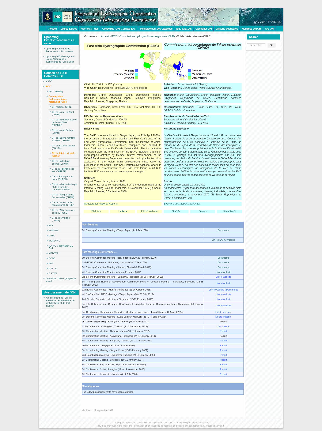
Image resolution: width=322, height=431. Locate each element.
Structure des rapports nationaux (182, 203)
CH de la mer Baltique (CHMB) (63, 131)
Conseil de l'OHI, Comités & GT (119, 28)
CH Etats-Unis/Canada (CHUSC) (63, 147)
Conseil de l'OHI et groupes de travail (61, 279)
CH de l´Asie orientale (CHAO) (63, 154)
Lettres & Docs (68, 28)
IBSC (51, 263)
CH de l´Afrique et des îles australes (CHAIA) (63, 196)
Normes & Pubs (89, 28)
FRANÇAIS (274, 21)
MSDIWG (53, 253)
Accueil (52, 28)
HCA (51, 225)
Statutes (96, 211)
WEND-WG (54, 240)
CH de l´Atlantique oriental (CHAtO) (61, 162)
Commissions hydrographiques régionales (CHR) (58, 99)
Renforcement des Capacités (156, 28)
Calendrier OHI (204, 28)
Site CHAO (229, 211)
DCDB (52, 258)
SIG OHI (269, 28)
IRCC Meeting (56, 91)
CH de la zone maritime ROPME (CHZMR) (63, 139)
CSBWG (53, 273)
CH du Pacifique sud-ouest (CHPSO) (62, 177)
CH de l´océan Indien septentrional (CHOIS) (63, 203)
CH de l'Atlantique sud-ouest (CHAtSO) (63, 211)
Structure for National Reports (101, 203)
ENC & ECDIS (184, 28)
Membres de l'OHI (251, 28)
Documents (223, 230)
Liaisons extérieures (227, 28)
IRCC (48, 86)
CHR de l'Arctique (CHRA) (61, 219)
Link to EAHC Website (223, 240)
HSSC (49, 81)
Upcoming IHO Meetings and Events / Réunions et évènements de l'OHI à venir (60, 59)
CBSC (52, 235)
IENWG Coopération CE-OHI (61, 247)
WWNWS (53, 230)
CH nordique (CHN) (62, 107)
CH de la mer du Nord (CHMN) (63, 113)
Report (223, 331)
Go (271, 45)
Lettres (203, 211)
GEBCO (53, 268)
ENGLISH (259, 21)
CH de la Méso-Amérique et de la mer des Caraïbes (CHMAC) (64, 187)
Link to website (223, 272)
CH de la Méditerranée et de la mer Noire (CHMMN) (64, 122)
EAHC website (149, 211)
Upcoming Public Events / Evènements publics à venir (59, 50)
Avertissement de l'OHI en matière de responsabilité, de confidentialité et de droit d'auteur (60, 301)
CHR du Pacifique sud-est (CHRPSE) (63, 170)
